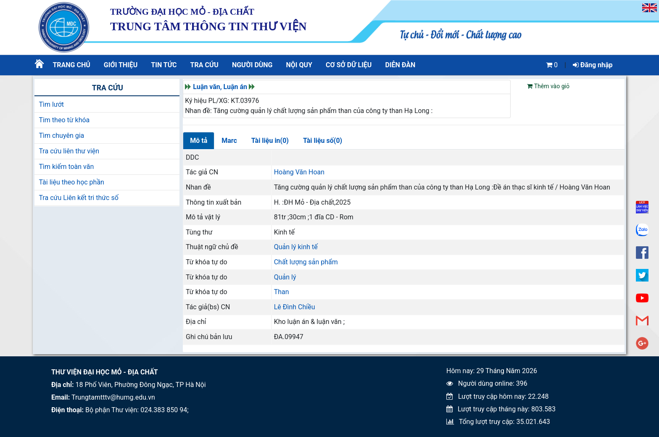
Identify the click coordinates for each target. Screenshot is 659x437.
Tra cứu (204, 65)
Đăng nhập (593, 65)
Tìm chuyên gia (61, 136)
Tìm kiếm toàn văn (66, 167)
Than (281, 292)
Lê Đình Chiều (294, 307)
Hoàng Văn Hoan (299, 172)
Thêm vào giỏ (548, 86)
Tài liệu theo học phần (71, 182)
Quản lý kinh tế (296, 247)
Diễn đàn (400, 65)
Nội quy (299, 65)
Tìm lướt (51, 104)
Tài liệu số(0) (322, 141)
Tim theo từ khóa (64, 120)
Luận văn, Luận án (220, 87)
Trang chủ (71, 65)
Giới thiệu (121, 65)
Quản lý (285, 277)
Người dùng (252, 65)
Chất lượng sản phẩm (306, 262)
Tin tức (164, 65)
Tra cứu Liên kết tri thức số (78, 198)
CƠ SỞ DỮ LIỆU (349, 65)
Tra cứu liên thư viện (69, 151)
